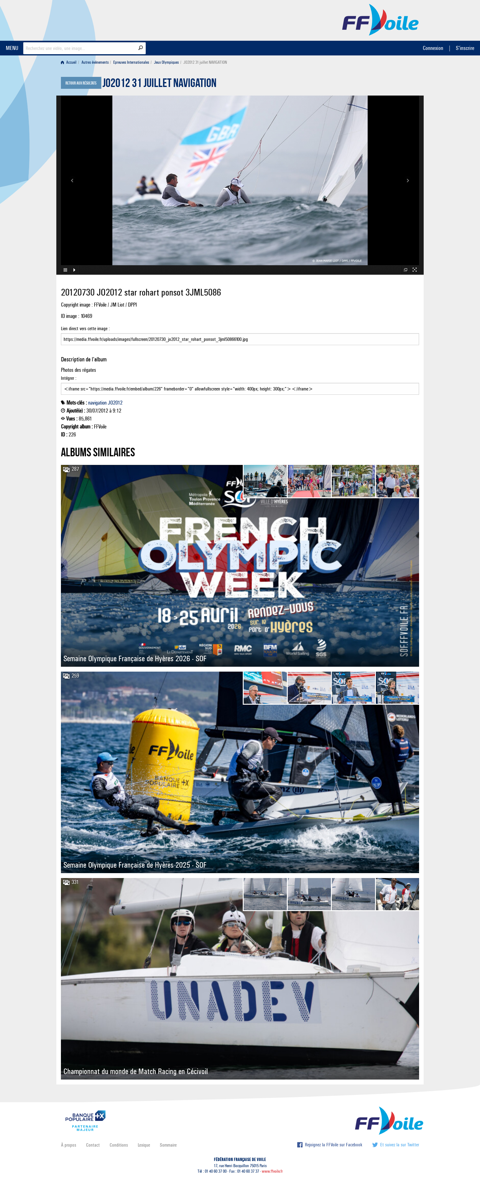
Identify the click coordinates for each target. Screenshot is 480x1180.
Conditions (119, 1145)
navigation (97, 403)
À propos (68, 1145)
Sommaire (168, 1145)
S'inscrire (465, 47)
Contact (93, 1145)
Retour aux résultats (81, 83)
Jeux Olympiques (166, 62)
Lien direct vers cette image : (240, 335)
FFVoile (380, 19)
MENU (12, 47)
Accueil (69, 62)
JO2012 (115, 403)
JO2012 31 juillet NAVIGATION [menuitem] (205, 62)
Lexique (144, 1145)
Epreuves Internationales (131, 62)
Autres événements (95, 62)
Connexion (433, 47)
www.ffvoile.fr (272, 1171)
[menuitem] (70, 62)
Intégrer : (240, 385)
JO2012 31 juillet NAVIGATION (159, 84)
